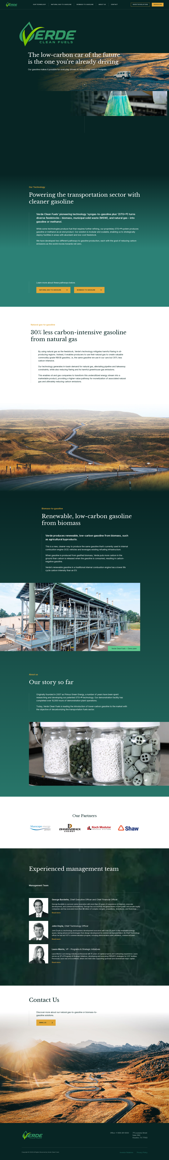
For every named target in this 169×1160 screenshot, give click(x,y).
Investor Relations (126, 1152)
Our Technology (39, 4)
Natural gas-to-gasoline (61, 4)
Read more (56, 913)
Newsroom (158, 4)
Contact (114, 4)
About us (102, 4)
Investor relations (140, 4)
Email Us (46, 1022)
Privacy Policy (142, 1152)
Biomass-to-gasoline (85, 4)
